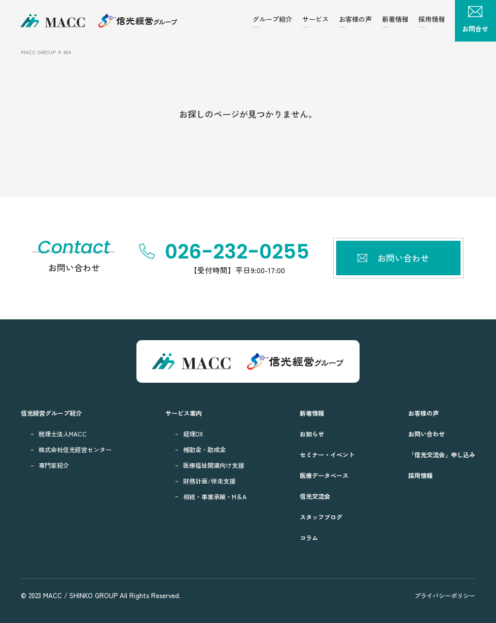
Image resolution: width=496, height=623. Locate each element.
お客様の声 (355, 19)
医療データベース (324, 475)
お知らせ (312, 433)
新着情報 (395, 19)
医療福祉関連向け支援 (213, 465)
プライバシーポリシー (444, 595)
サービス (315, 19)
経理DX (193, 433)
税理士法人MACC (63, 433)
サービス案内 (183, 413)
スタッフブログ (321, 517)
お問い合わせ (426, 433)
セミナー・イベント (327, 454)
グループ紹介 (272, 19)
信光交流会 (315, 496)
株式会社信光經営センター (75, 449)
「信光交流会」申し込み (441, 454)
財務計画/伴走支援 (209, 481)
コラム (309, 537)
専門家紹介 (54, 465)
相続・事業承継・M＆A (214, 496)
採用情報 (431, 19)
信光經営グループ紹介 (51, 413)
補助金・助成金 (204, 449)
